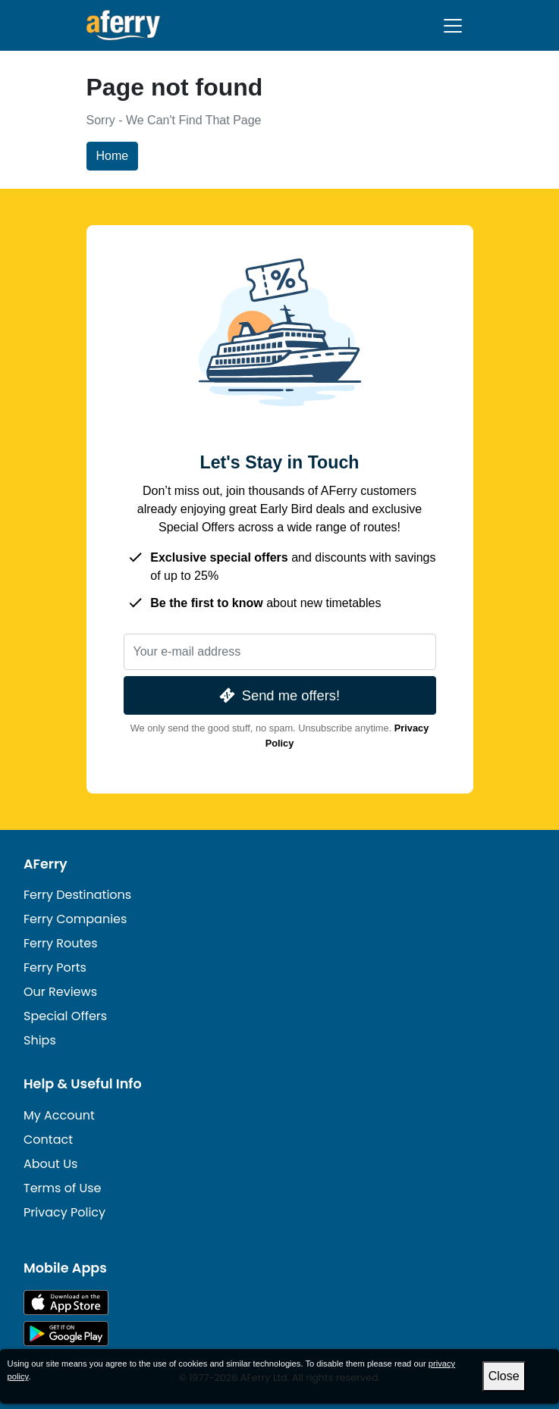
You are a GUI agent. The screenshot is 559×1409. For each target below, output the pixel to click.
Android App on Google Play (66, 1333)
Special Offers (65, 1016)
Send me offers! (278, 695)
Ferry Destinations (77, 894)
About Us (50, 1164)
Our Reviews (60, 991)
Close (504, 1376)
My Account (59, 1115)
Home (112, 155)
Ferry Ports (55, 967)
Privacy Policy (64, 1212)
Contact (48, 1139)
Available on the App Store (66, 1302)
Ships (40, 1040)
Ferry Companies (75, 919)
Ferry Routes (61, 943)
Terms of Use (63, 1188)
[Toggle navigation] (452, 25)
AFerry (46, 864)
